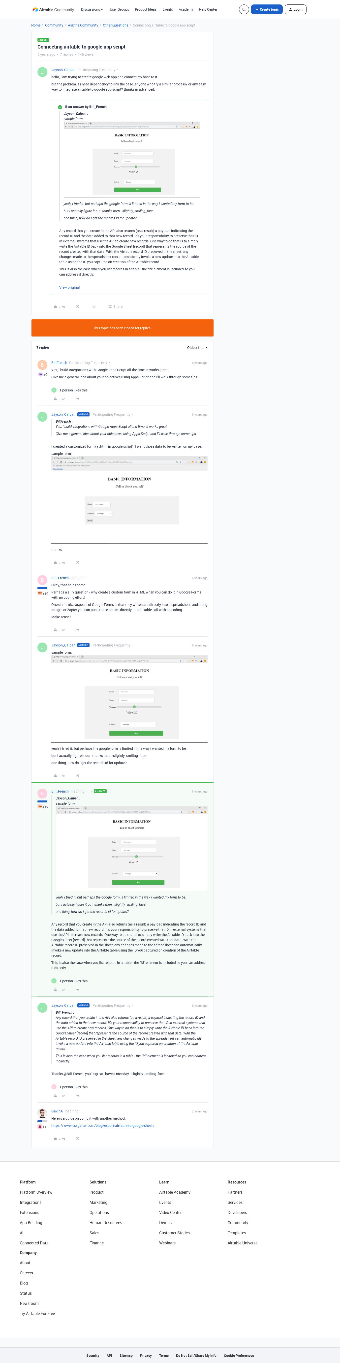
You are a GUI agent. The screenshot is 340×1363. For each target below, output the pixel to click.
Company (28, 1252)
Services (235, 1202)
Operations (99, 1212)
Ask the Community (83, 25)
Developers (237, 1212)
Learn (164, 1182)
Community (54, 25)
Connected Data (34, 1243)
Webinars (167, 1243)
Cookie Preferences (239, 1355)
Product (97, 1192)
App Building (31, 1222)
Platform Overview (36, 1192)
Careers (26, 1273)
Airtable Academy (174, 1192)
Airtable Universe (242, 1243)
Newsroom (29, 1303)
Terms (164, 1355)
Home (35, 25)
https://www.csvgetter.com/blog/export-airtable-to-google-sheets (102, 1125)
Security (92, 1355)
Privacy (146, 1355)
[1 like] (69, 390)
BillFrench (59, 362)
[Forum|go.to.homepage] (53, 9)
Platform (28, 1182)
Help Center (208, 9)
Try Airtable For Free (37, 1313)
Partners (235, 1192)
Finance (97, 1243)
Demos (165, 1222)
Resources (237, 1182)
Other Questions (115, 25)
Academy (186, 9)
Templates (237, 1232)
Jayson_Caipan (63, 69)
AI (22, 1232)
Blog (24, 1283)
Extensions (29, 1212)
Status (26, 1293)
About (25, 1262)
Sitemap (126, 1355)
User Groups (119, 9)
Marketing (98, 1202)
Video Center (170, 1212)
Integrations (30, 1202)
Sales (94, 1232)
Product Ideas (145, 9)
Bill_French (60, 577)
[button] (267, 9)
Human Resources (106, 1222)
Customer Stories (174, 1232)
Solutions (98, 1182)
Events (167, 9)
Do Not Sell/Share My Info (196, 1355)
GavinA (57, 1111)
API (109, 1355)
